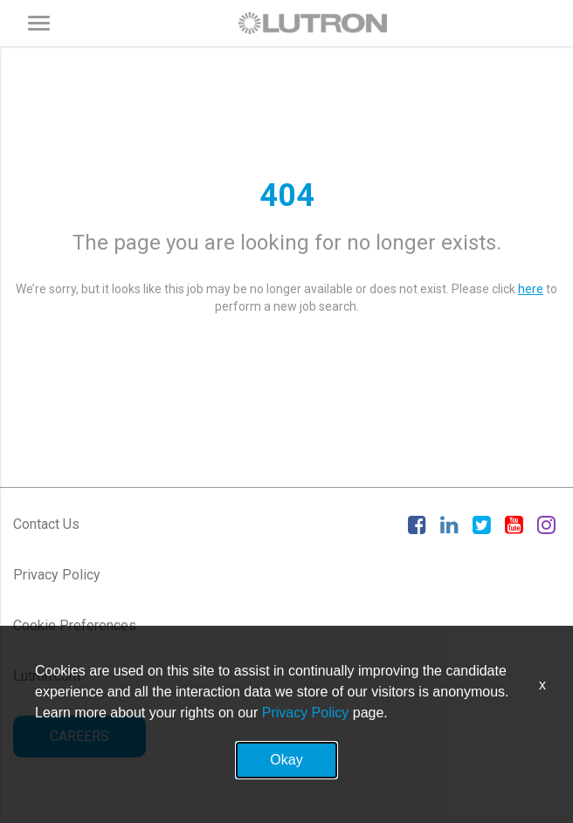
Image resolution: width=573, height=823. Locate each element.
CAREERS (79, 736)
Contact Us (46, 524)
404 (286, 195)
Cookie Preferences (74, 625)
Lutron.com (46, 676)
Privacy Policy (56, 574)
